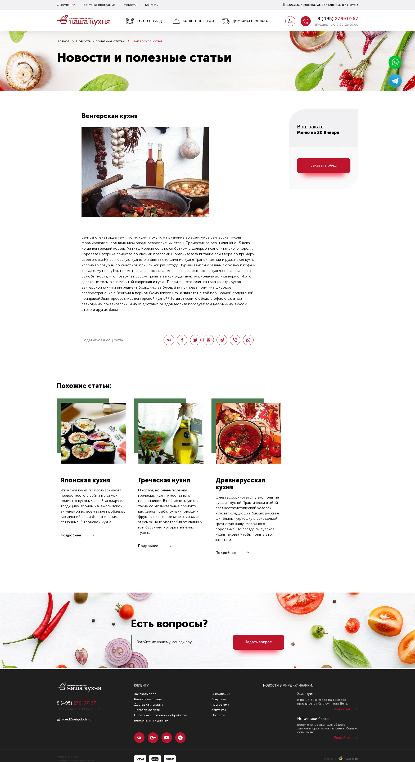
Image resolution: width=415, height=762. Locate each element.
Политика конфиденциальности (75, 760)
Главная (63, 41)
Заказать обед (144, 21)
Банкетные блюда (193, 21)
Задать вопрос (258, 642)
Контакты (152, 5)
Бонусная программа (99, 5)
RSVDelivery (348, 758)
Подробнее (71, 535)
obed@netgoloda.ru (74, 719)
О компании (66, 5)
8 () (337, 18)
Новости (130, 5)
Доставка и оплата (245, 21)
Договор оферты (147, 710)
